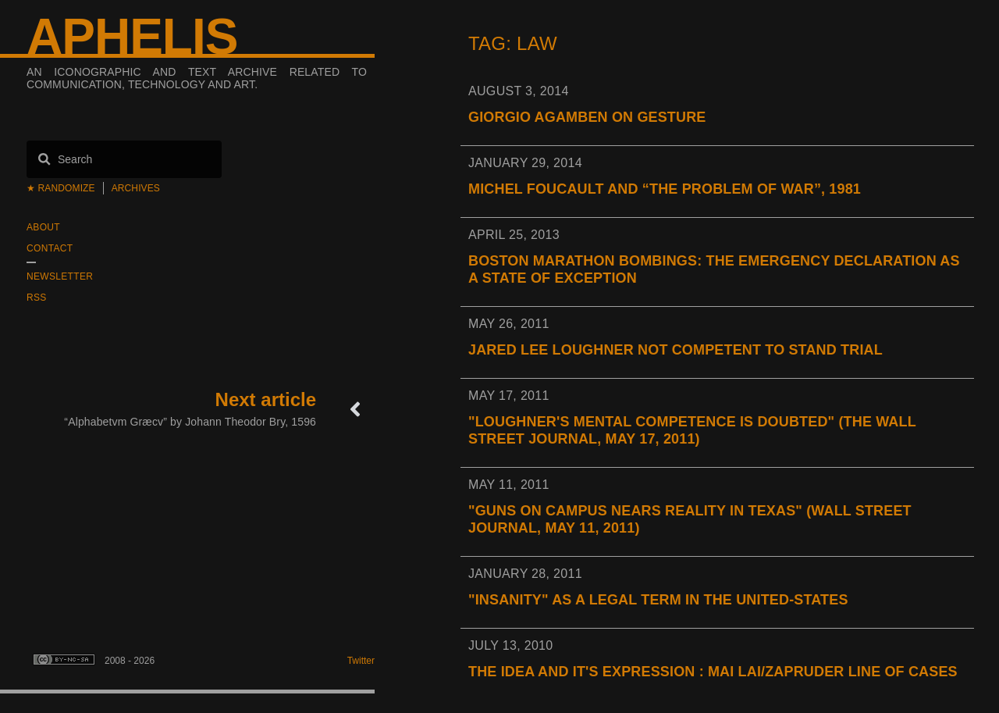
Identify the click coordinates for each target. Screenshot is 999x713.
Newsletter (60, 276)
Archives (136, 188)
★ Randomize (61, 188)
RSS (37, 297)
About (43, 227)
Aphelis (132, 37)
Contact (50, 248)
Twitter (361, 660)
